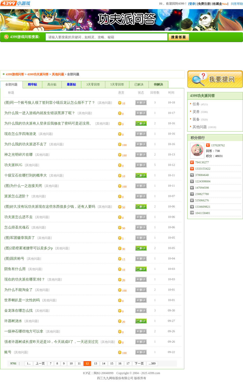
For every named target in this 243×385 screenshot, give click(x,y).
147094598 (202, 187)
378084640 (202, 175)
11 (79, 363)
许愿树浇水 (13, 321)
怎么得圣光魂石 (16, 227)
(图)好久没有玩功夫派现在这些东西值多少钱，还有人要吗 (49, 206)
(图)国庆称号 (14, 258)
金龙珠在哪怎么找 (18, 310)
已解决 (139, 84)
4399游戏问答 (15, 74)
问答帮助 (237, 4)
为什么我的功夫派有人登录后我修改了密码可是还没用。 (48, 123)
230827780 (202, 194)
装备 (196, 119)
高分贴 (51, 84)
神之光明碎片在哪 (18, 154)
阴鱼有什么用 (15, 269)
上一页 (40, 363)
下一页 (139, 363)
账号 (7, 352)
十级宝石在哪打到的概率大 (25, 175)
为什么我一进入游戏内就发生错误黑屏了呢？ (39, 113)
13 (95, 363)
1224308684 (202, 181)
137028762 (218, 145)
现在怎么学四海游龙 (20, 134)
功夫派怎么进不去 (18, 217)
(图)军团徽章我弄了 (19, 238)
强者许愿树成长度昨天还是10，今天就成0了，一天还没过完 (51, 342)
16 (120, 363)
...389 (152, 363)
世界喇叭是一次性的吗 (22, 300)
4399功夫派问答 (38, 74)
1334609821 (202, 206)
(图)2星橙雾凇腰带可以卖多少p (28, 248)
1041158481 (202, 213)
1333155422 (202, 168)
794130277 (202, 162)
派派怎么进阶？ (16, 196)
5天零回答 (117, 84)
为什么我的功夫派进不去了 (25, 144)
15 (111, 363)
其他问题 (58, 74)
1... (29, 363)
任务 (196, 104)
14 (103, 363)
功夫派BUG (13, 165)
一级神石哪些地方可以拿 (23, 331)
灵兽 (196, 112)
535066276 (202, 200)
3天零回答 (93, 84)
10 (71, 363)
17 (128, 363)
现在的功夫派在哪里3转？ (24, 279)
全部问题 (11, 84)
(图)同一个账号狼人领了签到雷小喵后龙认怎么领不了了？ (49, 102)
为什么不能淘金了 (18, 290)
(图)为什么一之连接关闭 (23, 186)
